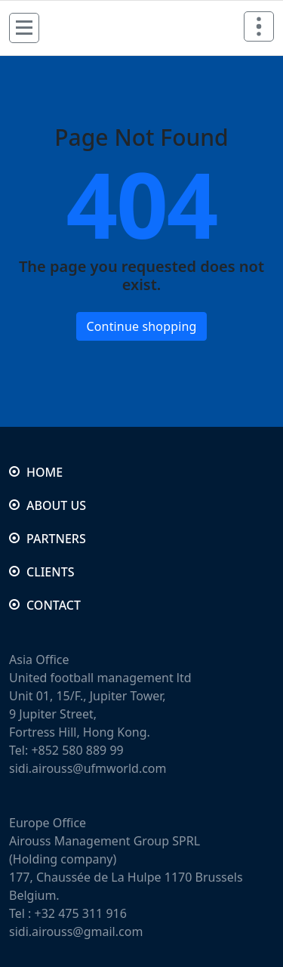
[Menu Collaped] (24, 28)
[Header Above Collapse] (259, 26)
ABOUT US (56, 505)
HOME (44, 472)
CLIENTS (50, 572)
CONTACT (53, 605)
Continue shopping (141, 326)
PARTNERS (56, 538)
